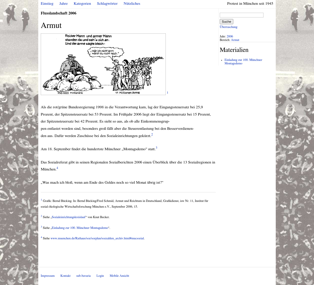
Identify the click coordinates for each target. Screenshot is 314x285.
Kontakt (65, 276)
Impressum (48, 276)
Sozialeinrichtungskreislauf (69, 217)
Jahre (64, 3)
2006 (230, 36)
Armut (235, 40)
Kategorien (82, 3)
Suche (226, 21)
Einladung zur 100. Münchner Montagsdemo (80, 228)
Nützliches (132, 3)
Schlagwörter (107, 3)
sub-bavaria (83, 276)
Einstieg (47, 3)
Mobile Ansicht (119, 276)
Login (100, 276)
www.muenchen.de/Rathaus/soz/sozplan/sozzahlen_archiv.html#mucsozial (97, 238)
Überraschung (228, 27)
